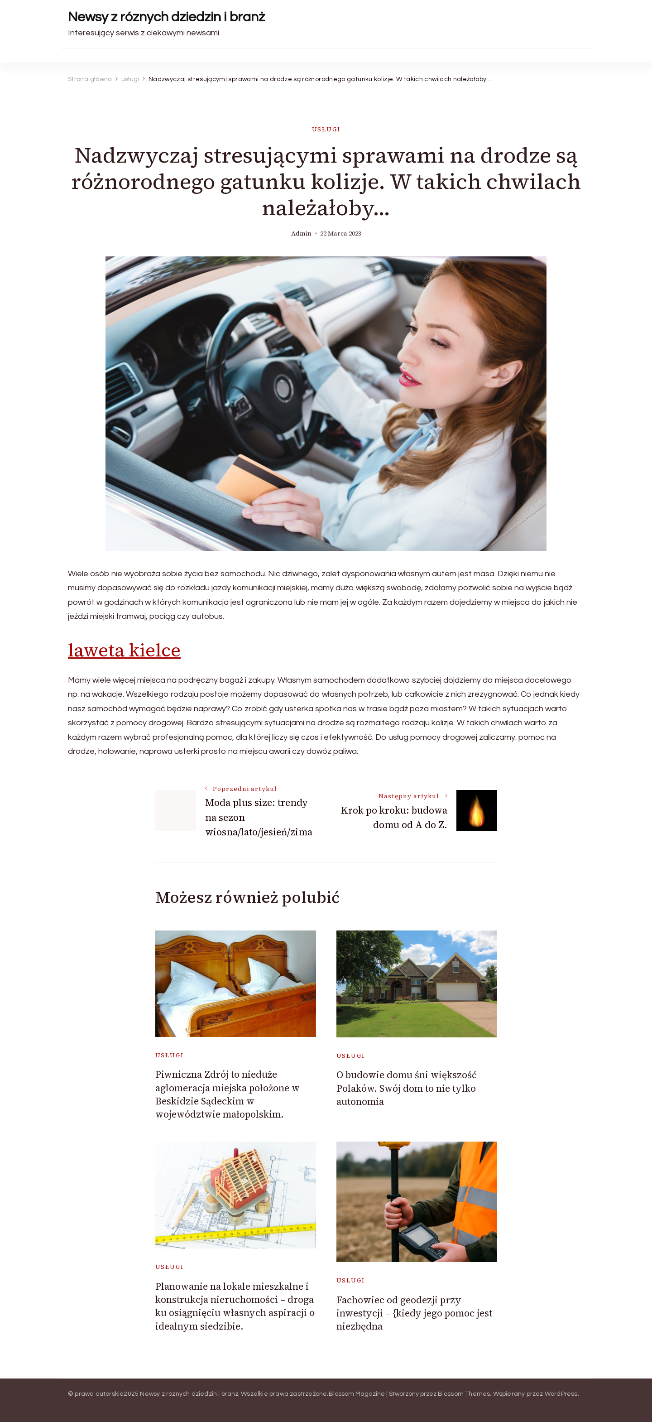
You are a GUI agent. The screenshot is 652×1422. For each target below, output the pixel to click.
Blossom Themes (464, 1394)
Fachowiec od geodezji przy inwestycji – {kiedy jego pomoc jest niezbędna (414, 1313)
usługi (326, 129)
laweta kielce (124, 650)
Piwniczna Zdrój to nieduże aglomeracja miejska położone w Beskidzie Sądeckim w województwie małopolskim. (227, 1094)
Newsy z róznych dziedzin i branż (166, 17)
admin (301, 233)
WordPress (561, 1394)
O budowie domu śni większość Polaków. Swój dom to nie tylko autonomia (406, 1088)
